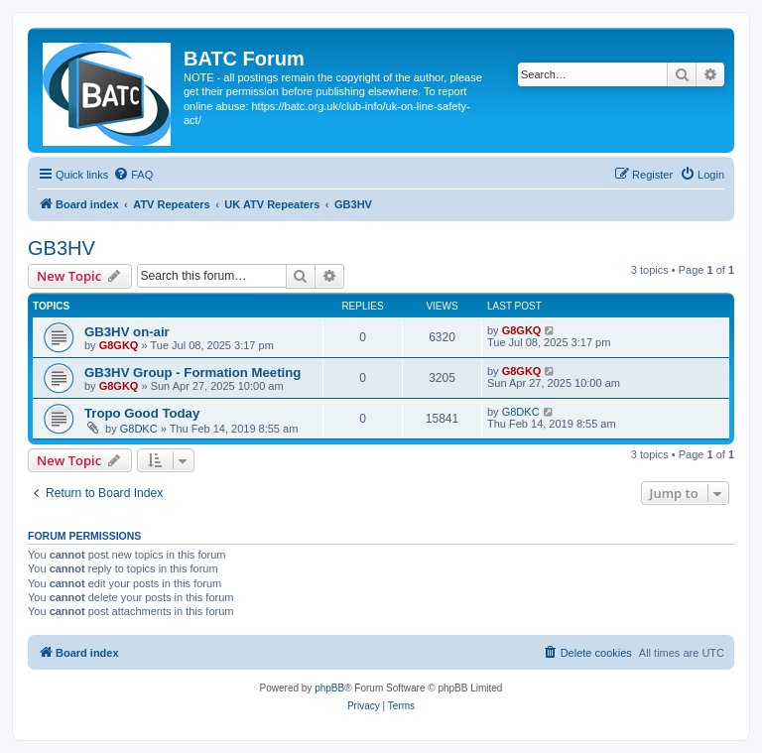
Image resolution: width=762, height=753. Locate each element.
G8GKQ (119, 345)
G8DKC (139, 429)
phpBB (329, 688)
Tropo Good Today (141, 413)
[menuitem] (133, 175)
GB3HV (61, 248)
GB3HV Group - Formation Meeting (192, 372)
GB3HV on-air (127, 331)
